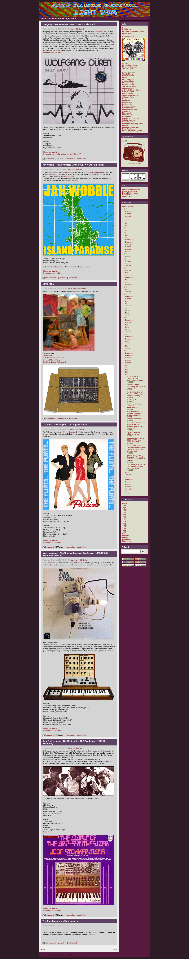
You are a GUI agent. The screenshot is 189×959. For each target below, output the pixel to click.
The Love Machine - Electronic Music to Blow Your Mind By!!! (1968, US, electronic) (136, 448)
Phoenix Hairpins (129, 83)
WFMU (124, 77)
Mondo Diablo (127, 102)
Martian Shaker (128, 85)
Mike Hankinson (49, 563)
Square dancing (128, 88)
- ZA (124, 530)
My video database (129, 67)
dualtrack (125, 125)
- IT (124, 520)
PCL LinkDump (128, 79)
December (129, 240)
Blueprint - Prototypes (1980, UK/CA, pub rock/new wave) (135, 440)
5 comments (49, 735)
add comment (49, 278)
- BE (124, 507)
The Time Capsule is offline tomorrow (134, 433)
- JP (124, 521)
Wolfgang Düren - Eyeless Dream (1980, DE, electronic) (136, 386)
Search (125, 547)
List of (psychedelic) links (132, 131)
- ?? (124, 532)
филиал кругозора (129, 109)
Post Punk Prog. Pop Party (132, 123)
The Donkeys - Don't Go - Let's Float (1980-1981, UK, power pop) (136, 466)
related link (81, 159)
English (81, 29)
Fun (123, 534)
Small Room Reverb (130, 95)
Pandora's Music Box (130, 127)
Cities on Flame (128, 97)
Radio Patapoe (127, 195)
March (127, 251)
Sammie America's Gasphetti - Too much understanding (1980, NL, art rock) (136, 457)
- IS (124, 518)
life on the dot (127, 93)
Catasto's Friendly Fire (131, 118)
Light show (126, 541)
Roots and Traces (129, 106)
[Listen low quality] (50, 152)
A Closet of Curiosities (131, 90)
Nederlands (126, 539)
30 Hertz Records (67, 176)
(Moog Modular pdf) (58, 362)
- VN (124, 528)
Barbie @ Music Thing (51, 360)
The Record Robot (129, 86)
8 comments (49, 159)
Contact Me (126, 30)
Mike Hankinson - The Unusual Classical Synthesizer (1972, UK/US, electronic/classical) (135, 415)
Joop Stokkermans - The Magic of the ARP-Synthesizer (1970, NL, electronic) (136, 425)
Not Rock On (127, 104)
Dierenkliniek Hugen (130, 193)
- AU (124, 505)
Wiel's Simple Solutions (131, 189)
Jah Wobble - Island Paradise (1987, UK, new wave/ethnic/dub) (136, 394)
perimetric (126, 100)
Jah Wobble (53, 174)
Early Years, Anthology (94, 172)
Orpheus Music (128, 81)
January (128, 266)
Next (115, 949)
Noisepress (126, 116)
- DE (76, 29)
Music (72, 29)
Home (124, 28)
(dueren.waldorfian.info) (52, 52)
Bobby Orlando (69, 432)
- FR (124, 512)
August (128, 216)
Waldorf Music (101, 32)
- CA (125, 509)
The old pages (127, 69)
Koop (124, 99)
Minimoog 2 (131, 400)
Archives (126, 202)
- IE (124, 516)
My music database (129, 65)
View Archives (127, 206)
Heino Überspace (129, 122)
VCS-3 (109, 644)
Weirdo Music (127, 74)
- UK (74, 169)
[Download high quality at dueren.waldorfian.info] (62, 154)
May (126, 223)
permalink (71, 159)
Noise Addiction (128, 129)
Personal (76, 288)
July (126, 218)
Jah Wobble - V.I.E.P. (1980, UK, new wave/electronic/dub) (135, 378)
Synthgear (47, 362)
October (128, 211)
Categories (127, 500)
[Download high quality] (52, 273)
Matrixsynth (47, 356)
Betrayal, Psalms (67, 172)
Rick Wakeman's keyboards (53, 358)
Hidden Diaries (128, 108)
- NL (74, 748)
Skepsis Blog (127, 196)
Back (43, 949)
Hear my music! (128, 37)
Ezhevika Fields (128, 115)
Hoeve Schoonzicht (129, 191)
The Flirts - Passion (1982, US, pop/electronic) (134, 405)
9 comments (49, 915)
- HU (125, 514)
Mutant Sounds (128, 76)
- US (76, 429)
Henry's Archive (128, 92)
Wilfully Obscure (128, 120)
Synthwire (126, 111)
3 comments (49, 547)
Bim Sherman (73, 180)
